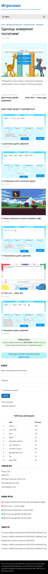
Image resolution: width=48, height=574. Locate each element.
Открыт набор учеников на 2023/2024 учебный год (23, 544)
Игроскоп (11, 5)
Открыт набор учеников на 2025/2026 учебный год (23, 532)
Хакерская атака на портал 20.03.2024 (17, 540)
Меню (5, 17)
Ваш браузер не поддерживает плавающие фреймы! (24, 60)
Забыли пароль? (8, 406)
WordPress (5, 571)
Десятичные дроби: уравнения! (15, 144)
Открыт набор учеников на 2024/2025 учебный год (23, 536)
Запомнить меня (10, 390)
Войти (5, 396)
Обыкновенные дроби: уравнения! (16, 256)
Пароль (4, 380)
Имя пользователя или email (14, 370)
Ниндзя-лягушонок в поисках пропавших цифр (21, 218)
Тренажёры (39, 25)
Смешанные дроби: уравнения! (14, 330)
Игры (3, 25)
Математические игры (14, 25)
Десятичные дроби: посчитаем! (16, 518)
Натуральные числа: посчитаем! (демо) (18, 181)
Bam (11, 571)
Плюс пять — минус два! (12, 293)
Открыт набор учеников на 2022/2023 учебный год (23, 548)
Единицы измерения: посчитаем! (17, 510)
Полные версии (28, 25)
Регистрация (7, 402)
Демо (3, 475)
